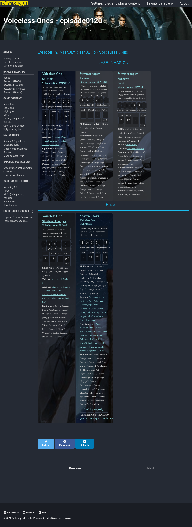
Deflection (85, 325)
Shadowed (58, 299)
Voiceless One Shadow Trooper (56, 233)
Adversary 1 (132, 151)
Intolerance (105, 439)
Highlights (8, 114)
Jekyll (49, 518)
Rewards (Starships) (14, 90)
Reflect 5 (100, 317)
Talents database (160, 3)
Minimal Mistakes (64, 518)
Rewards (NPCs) (12, 83)
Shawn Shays (94, 233)
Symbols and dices (13, 67)
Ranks (6, 80)
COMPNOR (9, 174)
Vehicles (7, 124)
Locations (8, 110)
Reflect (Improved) (89, 321)
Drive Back (85, 329)
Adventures (9, 106)
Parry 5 (92, 317)
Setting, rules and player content (115, 3)
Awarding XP (10, 190)
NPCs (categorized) (13, 121)
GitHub (29, 512)
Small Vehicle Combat (15, 151)
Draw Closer (97, 325)
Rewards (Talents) (13, 87)
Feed (45, 512)
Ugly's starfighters (13, 132)
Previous (75, 486)
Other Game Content (14, 128)
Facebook (11, 512)
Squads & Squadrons (14, 144)
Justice (83, 439)
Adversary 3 (94, 313)
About (184, 3)
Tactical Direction (137, 155)
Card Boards (10, 208)
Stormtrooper (94, 81)
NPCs (6, 117)
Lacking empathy (94, 430)
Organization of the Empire (17, 171)
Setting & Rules (11, 60)
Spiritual (98, 439)
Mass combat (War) (14, 158)
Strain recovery (11, 148)
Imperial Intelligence (14, 178)
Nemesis (90, 439)
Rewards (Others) (12, 94)
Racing (7, 155)
